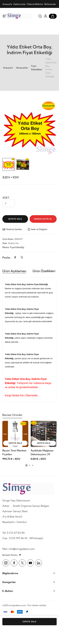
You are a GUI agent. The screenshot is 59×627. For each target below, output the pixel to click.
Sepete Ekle (15, 219)
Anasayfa (7, 4)
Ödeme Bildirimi (35, 4)
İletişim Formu (12, 555)
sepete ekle (15, 443)
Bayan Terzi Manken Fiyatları (14, 452)
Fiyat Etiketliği (17, 247)
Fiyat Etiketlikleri (36, 68)
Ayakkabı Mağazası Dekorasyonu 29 (42, 452)
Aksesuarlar (22, 67)
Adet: (6, 197)
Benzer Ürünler (12, 416)
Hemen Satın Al (43, 219)
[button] (26, 465)
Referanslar (50, 4)
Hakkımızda (19, 4)
